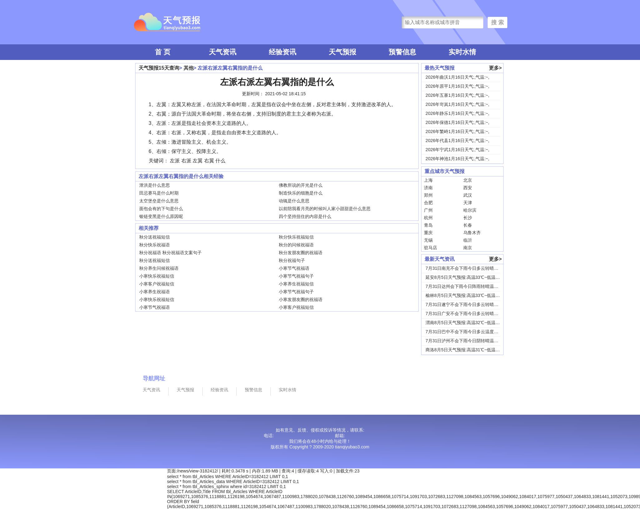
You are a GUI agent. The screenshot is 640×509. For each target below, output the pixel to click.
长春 (467, 225)
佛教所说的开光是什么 (300, 185)
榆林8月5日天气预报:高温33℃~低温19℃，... (469, 295)
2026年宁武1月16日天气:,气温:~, (457, 149)
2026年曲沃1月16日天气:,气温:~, (457, 77)
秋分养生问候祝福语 (159, 268)
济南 (428, 187)
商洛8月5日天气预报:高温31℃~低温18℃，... (469, 349)
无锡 (428, 240)
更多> (495, 68)
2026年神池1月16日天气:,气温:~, (457, 158)
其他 (189, 68)
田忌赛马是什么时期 (159, 192)
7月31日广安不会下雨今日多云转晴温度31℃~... (472, 313)
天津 (467, 202)
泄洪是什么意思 (154, 185)
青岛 (428, 225)
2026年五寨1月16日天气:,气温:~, (457, 95)
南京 (467, 247)
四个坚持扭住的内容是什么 (305, 216)
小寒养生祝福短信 (296, 283)
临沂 (467, 240)
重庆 (428, 232)
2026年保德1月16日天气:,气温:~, (457, 122)
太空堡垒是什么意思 (159, 200)
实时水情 (462, 52)
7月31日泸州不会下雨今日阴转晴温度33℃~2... (471, 340)
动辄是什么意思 (294, 200)
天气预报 (342, 52)
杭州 (428, 217)
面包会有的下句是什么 (161, 208)
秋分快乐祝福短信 (296, 237)
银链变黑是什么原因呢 (161, 216)
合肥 (428, 202)
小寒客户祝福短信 (156, 283)
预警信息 (402, 52)
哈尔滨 (469, 210)
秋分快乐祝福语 (154, 244)
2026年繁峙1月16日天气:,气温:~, (457, 131)
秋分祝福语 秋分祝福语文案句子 (170, 252)
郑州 (428, 195)
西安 (467, 187)
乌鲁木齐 (472, 232)
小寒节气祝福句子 (296, 276)
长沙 (467, 217)
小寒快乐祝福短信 (156, 276)
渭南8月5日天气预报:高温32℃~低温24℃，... (469, 322)
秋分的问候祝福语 (296, 244)
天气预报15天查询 (159, 68)
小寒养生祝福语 (154, 291)
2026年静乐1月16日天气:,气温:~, (457, 113)
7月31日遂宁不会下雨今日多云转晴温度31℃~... (472, 304)
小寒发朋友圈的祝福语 (300, 299)
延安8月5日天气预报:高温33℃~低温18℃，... (469, 277)
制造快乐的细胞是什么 (300, 192)
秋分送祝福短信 (154, 237)
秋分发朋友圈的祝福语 (300, 252)
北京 (467, 180)
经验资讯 (282, 52)
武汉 (467, 195)
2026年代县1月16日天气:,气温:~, (457, 140)
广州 (428, 210)
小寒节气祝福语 (294, 268)
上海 (428, 180)
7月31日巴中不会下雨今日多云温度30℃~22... (470, 331)
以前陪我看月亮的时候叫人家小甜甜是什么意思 (325, 208)
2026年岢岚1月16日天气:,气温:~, (457, 104)
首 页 (162, 52)
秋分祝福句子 (292, 260)
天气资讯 (222, 52)
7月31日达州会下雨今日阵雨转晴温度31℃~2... (471, 286)
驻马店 (430, 247)
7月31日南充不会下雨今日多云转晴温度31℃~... (472, 268)
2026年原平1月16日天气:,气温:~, (457, 86)
